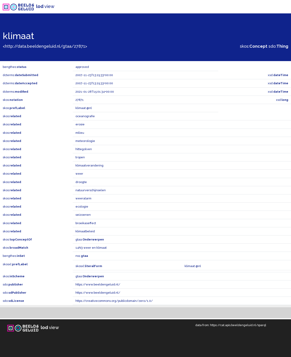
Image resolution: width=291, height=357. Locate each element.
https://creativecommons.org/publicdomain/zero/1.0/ (114, 300)
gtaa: (89, 239)
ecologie (81, 206)
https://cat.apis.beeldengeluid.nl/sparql (238, 325)
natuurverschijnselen (90, 190)
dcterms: (20, 75)
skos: (253, 46)
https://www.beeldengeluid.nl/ (97, 284)
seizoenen (83, 214)
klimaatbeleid (85, 231)
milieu (79, 132)
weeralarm (83, 198)
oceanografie (85, 116)
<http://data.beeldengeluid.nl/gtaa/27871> (45, 46)
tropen (80, 157)
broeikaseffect (85, 223)
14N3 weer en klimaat (91, 247)
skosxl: (15, 264)
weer (79, 173)
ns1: (81, 256)
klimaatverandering (89, 165)
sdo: (278, 46)
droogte (81, 182)
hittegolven (83, 149)
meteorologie (85, 141)
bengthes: (14, 67)
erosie (80, 124)
